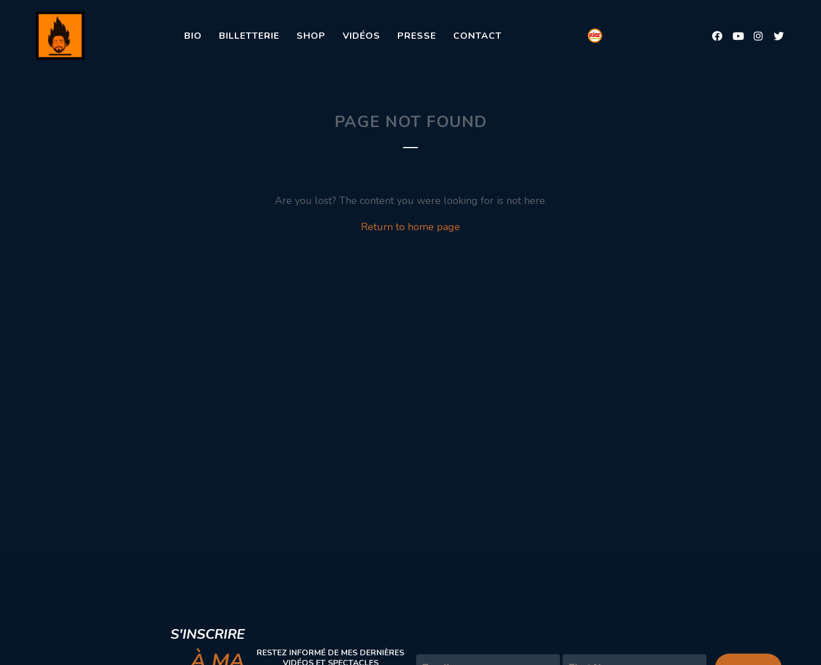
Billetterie (249, 36)
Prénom (581, 644)
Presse (416, 36)
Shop (311, 36)
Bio (193, 36)
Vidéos (361, 36)
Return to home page (410, 227)
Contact (477, 36)
